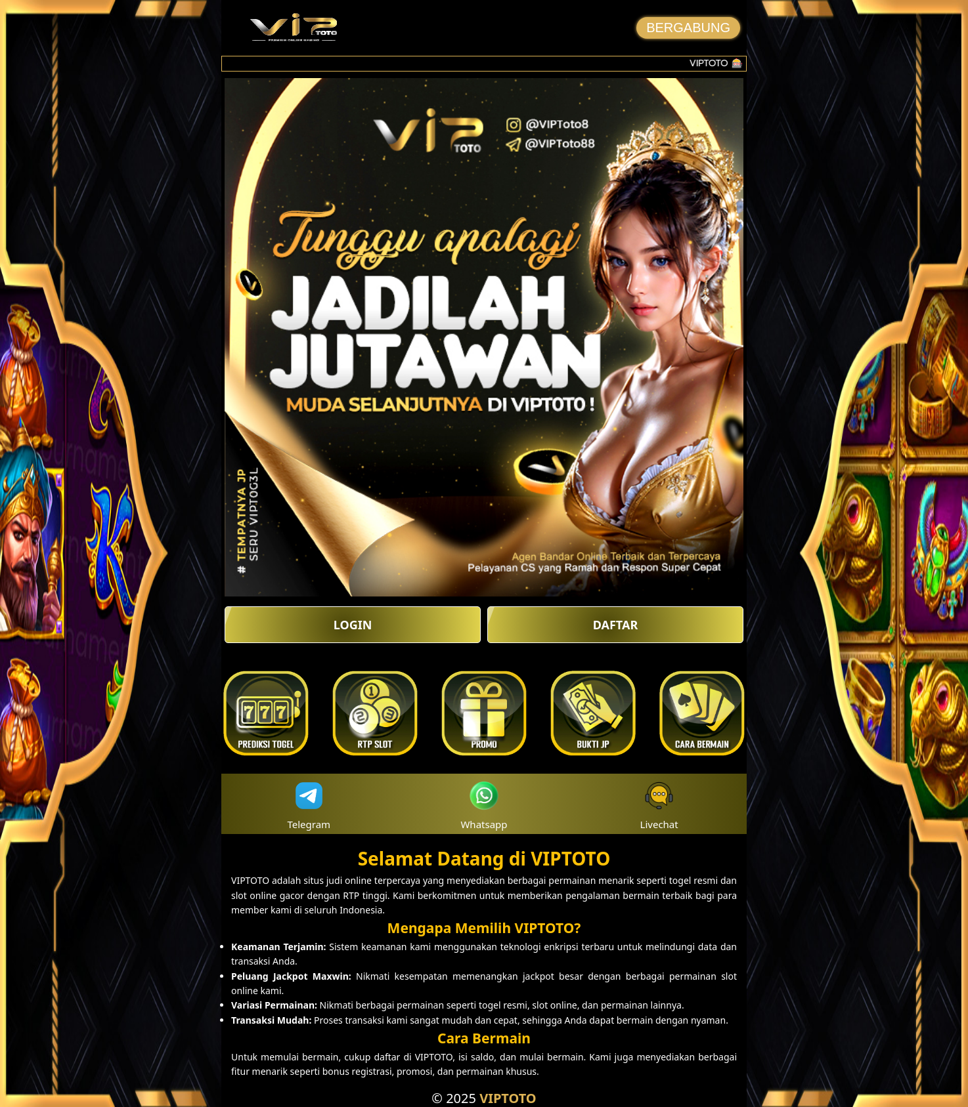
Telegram (309, 804)
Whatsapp (483, 804)
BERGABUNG (688, 27)
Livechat (659, 804)
